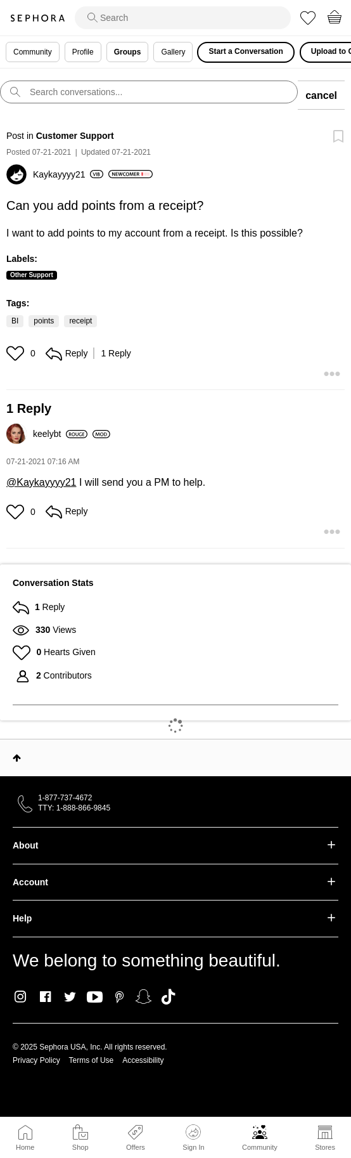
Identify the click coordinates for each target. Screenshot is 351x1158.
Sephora (37, 18)
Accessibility (142, 1060)
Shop (80, 1147)
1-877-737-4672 (65, 797)
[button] (16, 353)
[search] (183, 17)
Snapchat (143, 997)
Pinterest (119, 997)
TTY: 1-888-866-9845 (74, 807)
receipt (80, 320)
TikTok (168, 997)
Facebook (45, 997)
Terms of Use (91, 1060)
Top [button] (17, 757)
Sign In (193, 1137)
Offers (135, 1147)
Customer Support (75, 136)
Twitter (70, 997)
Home (25, 1147)
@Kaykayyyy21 (41, 482)
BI (14, 320)
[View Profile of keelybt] (60, 433)
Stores (325, 1147)
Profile (83, 52)
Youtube (95, 997)
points (44, 320)
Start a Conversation (245, 51)
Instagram (21, 997)
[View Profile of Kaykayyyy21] (68, 174)
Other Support (31, 274)
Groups (127, 52)
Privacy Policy (36, 1060)
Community (260, 1147)
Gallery (173, 52)
